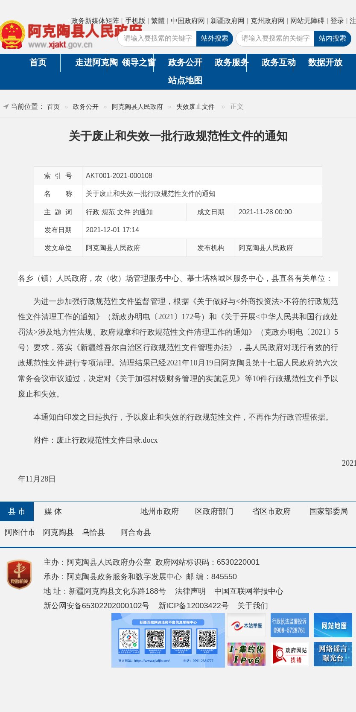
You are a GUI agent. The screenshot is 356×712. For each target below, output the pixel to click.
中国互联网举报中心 (248, 591)
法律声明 (190, 591)
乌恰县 (93, 532)
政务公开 (184, 62)
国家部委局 (328, 511)
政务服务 (230, 62)
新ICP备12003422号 (193, 605)
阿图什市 (20, 532)
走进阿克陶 (91, 62)
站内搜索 (332, 38)
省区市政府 (271, 511)
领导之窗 (137, 62)
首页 (38, 62)
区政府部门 (214, 511)
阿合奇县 (135, 532)
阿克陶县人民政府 (137, 106)
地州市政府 (159, 511)
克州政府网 (268, 20)
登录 (337, 20)
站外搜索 (214, 38)
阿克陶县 (58, 532)
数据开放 (324, 62)
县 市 (17, 511)
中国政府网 (188, 20)
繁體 (158, 20)
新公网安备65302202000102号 (97, 605)
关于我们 (252, 605)
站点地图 (184, 80)
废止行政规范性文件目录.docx (107, 440)
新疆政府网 (227, 20)
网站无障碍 (307, 20)
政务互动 (277, 62)
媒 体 (53, 511)
